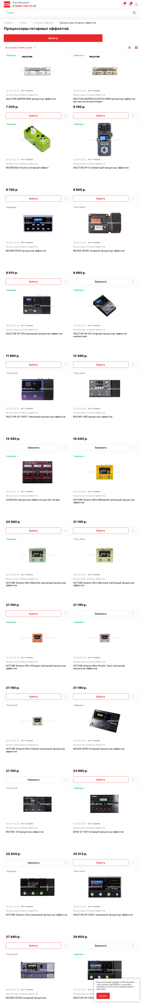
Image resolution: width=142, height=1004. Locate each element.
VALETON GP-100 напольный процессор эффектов (34, 304)
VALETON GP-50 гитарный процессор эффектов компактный (100, 305)
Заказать (101, 251)
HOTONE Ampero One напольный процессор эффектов (37, 789)
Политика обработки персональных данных (25, 988)
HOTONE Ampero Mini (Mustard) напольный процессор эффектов (104, 513)
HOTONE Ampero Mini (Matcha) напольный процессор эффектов (36, 513)
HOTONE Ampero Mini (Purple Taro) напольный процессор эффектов (99, 583)
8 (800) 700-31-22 (24, 6)
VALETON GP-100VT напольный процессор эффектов (36, 374)
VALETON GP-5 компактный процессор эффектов (101, 169)
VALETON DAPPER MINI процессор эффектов (31, 99)
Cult (43, 998)
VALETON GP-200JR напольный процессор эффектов (103, 856)
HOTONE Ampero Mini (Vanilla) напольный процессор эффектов (36, 653)
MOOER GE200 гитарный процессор (26, 856)
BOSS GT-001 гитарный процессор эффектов (99, 721)
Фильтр (37, 38)
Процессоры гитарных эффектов (22, 95)
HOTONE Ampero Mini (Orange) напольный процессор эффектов (36, 583)
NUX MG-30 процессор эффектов (25, 721)
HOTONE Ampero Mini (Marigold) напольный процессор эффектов (104, 443)
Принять (103, 996)
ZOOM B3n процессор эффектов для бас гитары (33, 441)
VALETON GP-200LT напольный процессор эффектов (103, 789)
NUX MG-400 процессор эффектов (93, 374)
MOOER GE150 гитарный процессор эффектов (99, 651)
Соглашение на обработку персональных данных (27, 991)
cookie (115, 982)
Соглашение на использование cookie (22, 993)
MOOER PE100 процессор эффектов (26, 237)
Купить (33, 116)
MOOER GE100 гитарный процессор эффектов (99, 237)
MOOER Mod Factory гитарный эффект (27, 169)
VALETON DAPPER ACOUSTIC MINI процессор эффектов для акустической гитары (99, 100)
